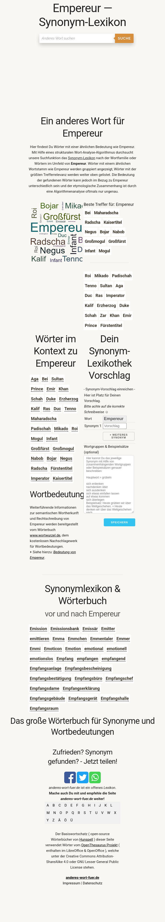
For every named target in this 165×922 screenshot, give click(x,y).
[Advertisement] (82, 80)
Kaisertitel (62, 478)
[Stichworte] (109, 484)
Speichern (119, 522)
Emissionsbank (65, 628)
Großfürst (40, 448)
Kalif (35, 408)
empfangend (113, 658)
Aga (34, 378)
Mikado (61, 428)
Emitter (108, 628)
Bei (45, 378)
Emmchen (77, 638)
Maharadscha (44, 418)
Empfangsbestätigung (50, 678)
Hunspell (86, 839)
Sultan (57, 378)
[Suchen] (77, 38)
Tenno (70, 408)
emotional (93, 648)
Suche (124, 38)
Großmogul (63, 448)
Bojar (52, 458)
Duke (51, 398)
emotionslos (41, 658)
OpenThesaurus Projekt (99, 845)
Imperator (40, 478)
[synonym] (114, 426)
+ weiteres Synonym (119, 436)
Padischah (41, 428)
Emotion (73, 648)
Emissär (90, 628)
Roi (75, 428)
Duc (57, 408)
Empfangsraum (44, 708)
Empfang (65, 658)
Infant (51, 438)
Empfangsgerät (82, 698)
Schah (37, 398)
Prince (37, 388)
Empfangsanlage (45, 668)
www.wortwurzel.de (45, 535)
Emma (58, 638)
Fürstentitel (61, 468)
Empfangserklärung (81, 688)
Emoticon (53, 648)
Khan (63, 388)
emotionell (117, 648)
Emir (51, 388)
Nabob (37, 458)
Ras (46, 408)
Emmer (123, 638)
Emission (38, 628)
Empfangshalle (115, 698)
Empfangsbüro (88, 678)
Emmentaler (101, 638)
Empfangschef (119, 678)
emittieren (39, 638)
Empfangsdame (44, 688)
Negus (66, 458)
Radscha (39, 468)
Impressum (71, 883)
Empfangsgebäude (47, 698)
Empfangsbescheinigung (88, 668)
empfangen (87, 658)
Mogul (37, 438)
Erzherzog (68, 398)
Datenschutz (92, 883)
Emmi (35, 648)
